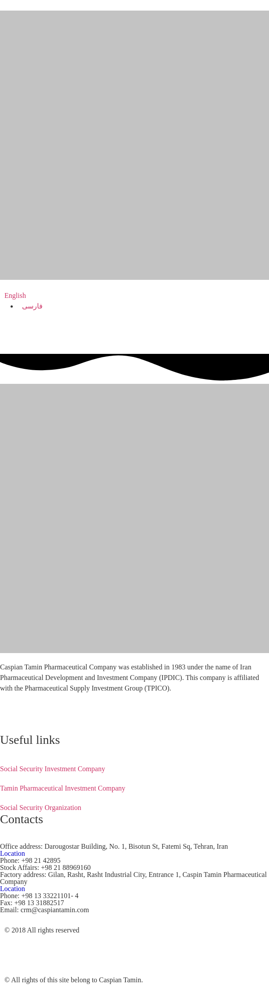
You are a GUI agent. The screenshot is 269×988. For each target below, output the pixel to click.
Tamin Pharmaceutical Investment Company (62, 788)
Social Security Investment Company (52, 769)
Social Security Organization (40, 807)
